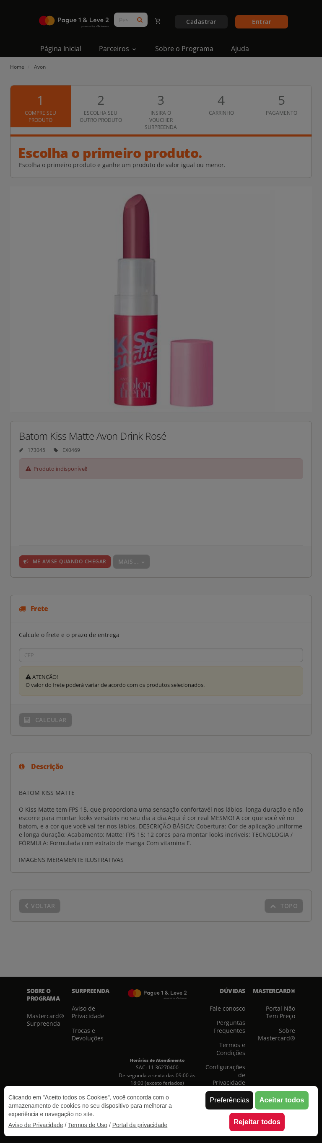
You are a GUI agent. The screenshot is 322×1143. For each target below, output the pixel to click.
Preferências (229, 1100)
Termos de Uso (87, 1125)
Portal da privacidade (140, 1125)
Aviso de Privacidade (35, 1125)
